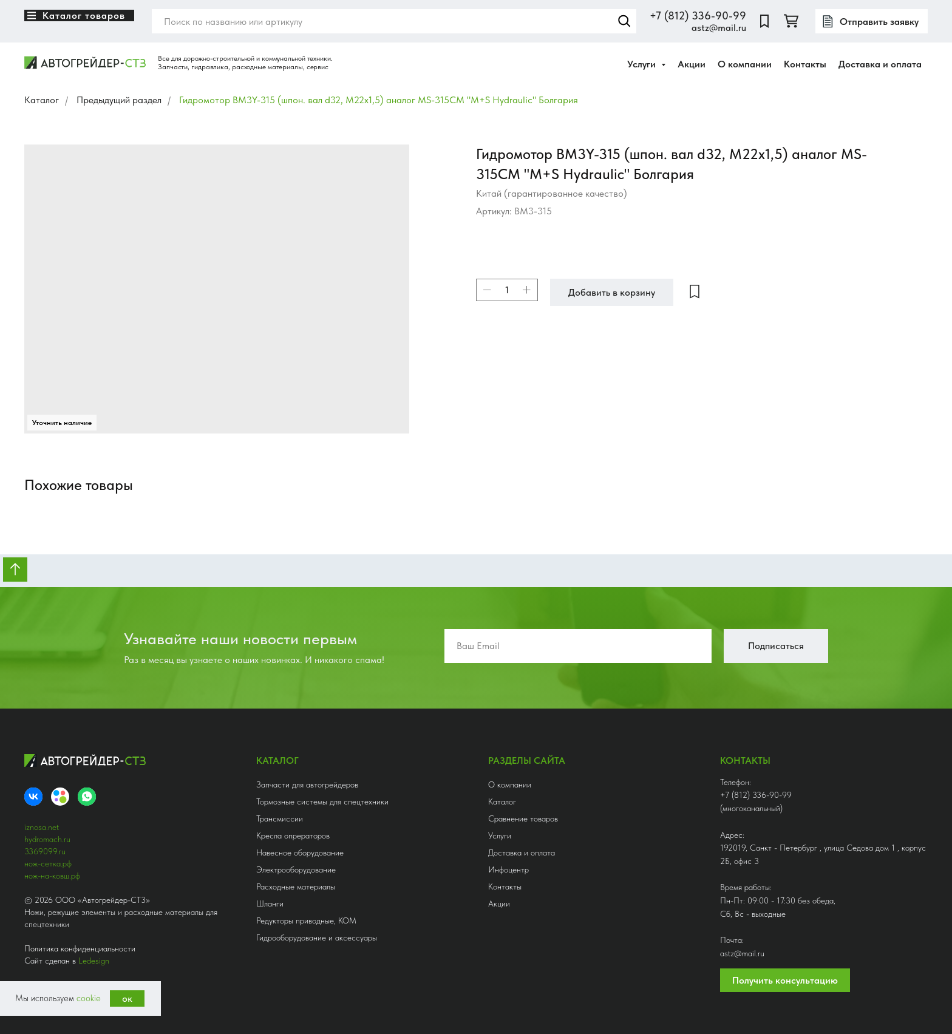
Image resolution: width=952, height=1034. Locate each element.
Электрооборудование (296, 869)
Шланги (270, 903)
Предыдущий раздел (119, 100)
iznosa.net (41, 827)
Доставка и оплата (880, 64)
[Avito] (60, 796)
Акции (692, 64)
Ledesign (93, 960)
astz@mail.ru (719, 27)
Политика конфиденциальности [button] (79, 948)
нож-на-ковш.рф (52, 875)
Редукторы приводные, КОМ (306, 920)
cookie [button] (88, 998)
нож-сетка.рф (48, 863)
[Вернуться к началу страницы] (15, 569)
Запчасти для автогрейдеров (307, 784)
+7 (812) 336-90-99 (698, 15)
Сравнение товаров (523, 818)
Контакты (805, 64)
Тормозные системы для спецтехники (322, 801)
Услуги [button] (642, 64)
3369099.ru (45, 851)
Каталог (41, 100)
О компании (745, 64)
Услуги (499, 835)
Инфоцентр (508, 869)
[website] (764, 21)
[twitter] (791, 21)
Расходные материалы (295, 886)
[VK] (33, 796)
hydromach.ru (47, 839)
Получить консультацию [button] (785, 980)
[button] (871, 21)
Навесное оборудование (300, 852)
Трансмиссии (279, 818)
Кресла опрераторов (293, 835)
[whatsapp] (87, 796)
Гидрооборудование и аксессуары (316, 937)
